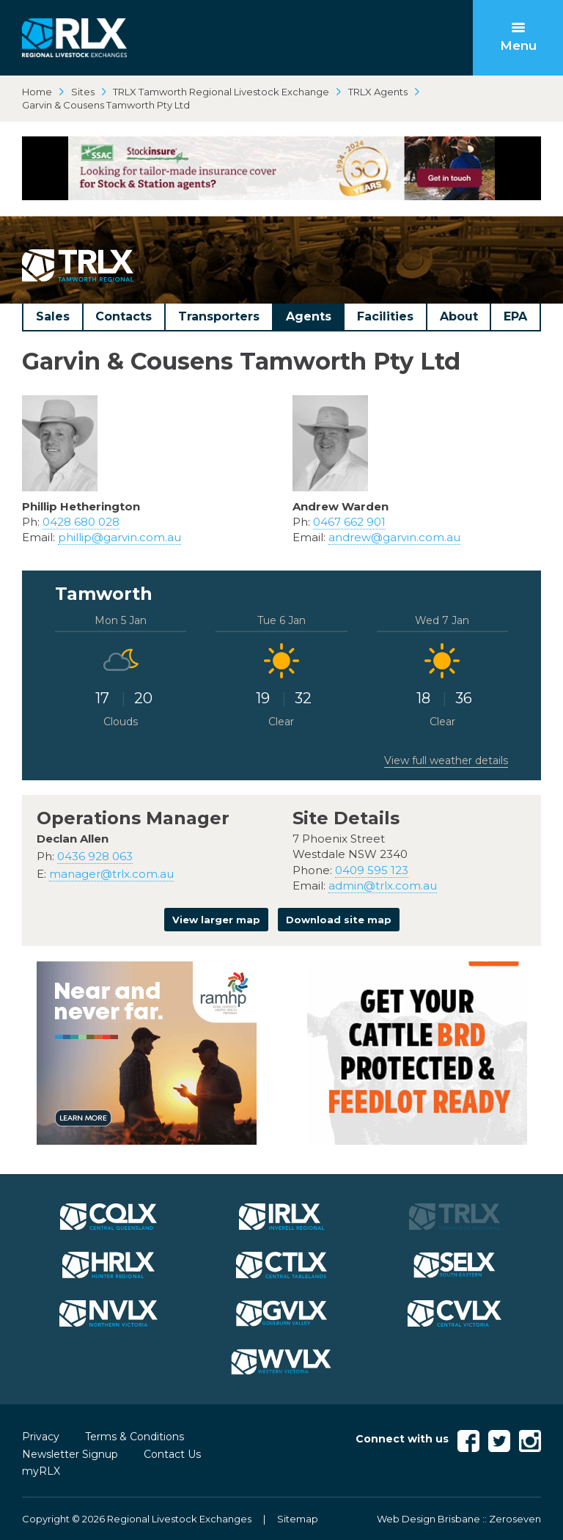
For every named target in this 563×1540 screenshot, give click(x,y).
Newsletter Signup (70, 1454)
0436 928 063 (95, 856)
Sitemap (297, 1519)
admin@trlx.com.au (382, 885)
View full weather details (446, 760)
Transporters (219, 316)
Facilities (385, 316)
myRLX (41, 1471)
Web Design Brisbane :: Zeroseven (459, 1519)
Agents (308, 316)
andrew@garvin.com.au (394, 537)
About (459, 316)
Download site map (338, 919)
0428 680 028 (81, 522)
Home (37, 92)
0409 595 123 (371, 870)
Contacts (123, 316)
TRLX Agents (378, 92)
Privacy (40, 1436)
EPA (515, 316)
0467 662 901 (349, 522)
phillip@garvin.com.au (119, 537)
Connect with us (402, 1439)
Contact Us (172, 1454)
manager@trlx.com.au (111, 874)
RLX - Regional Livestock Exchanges (74, 37)
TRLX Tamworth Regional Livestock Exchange (221, 92)
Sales (53, 316)
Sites (83, 92)
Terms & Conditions (134, 1436)
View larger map (216, 919)
